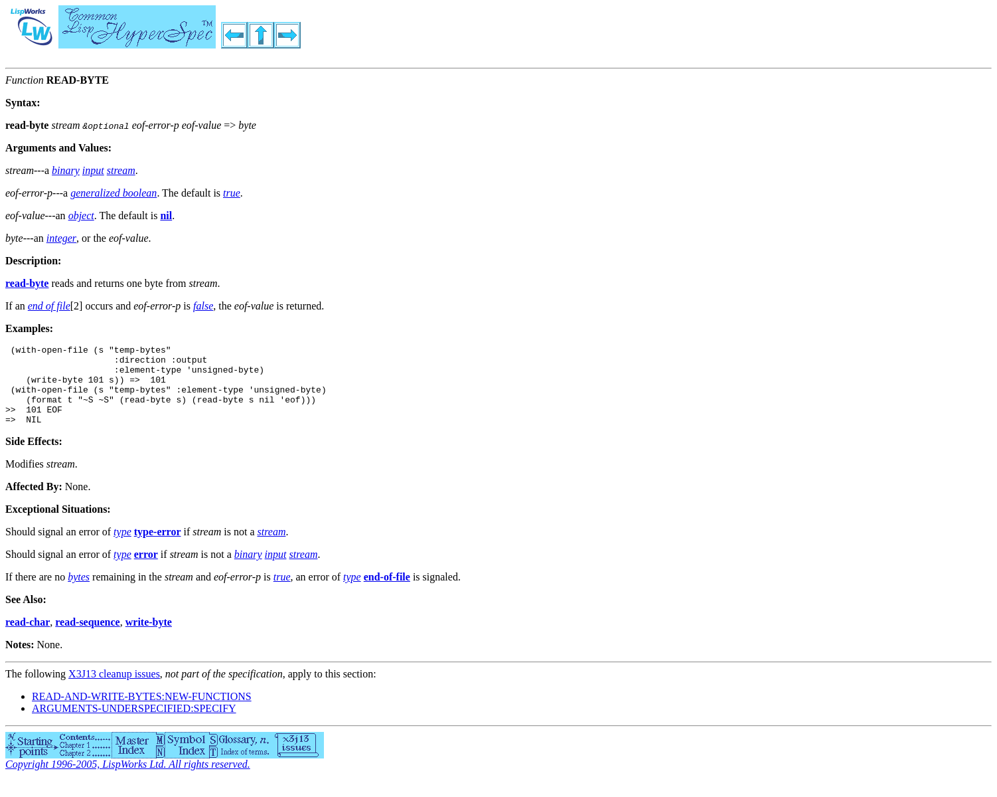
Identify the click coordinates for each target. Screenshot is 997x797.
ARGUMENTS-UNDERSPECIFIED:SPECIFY (134, 724)
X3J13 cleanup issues (114, 689)
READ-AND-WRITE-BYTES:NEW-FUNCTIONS (142, 712)
